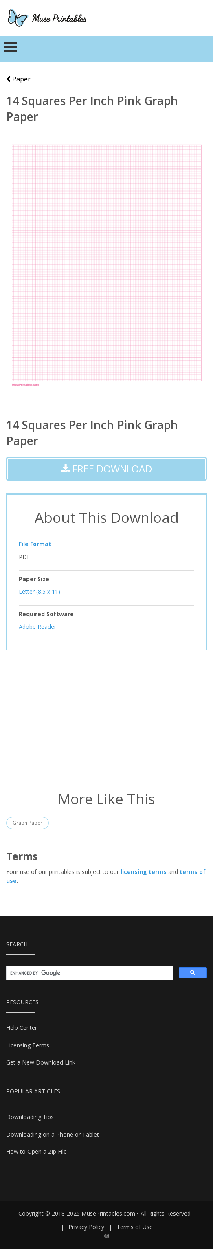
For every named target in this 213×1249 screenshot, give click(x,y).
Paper (18, 79)
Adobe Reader (37, 626)
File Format (35, 544)
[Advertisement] (106, 720)
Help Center (21, 1028)
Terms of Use (134, 1227)
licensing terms (144, 872)
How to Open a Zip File (36, 1151)
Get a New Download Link (40, 1062)
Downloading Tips (30, 1117)
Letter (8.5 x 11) (39, 591)
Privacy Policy (86, 1227)
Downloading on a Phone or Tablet (52, 1134)
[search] (88, 973)
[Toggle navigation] (11, 49)
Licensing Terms (27, 1045)
